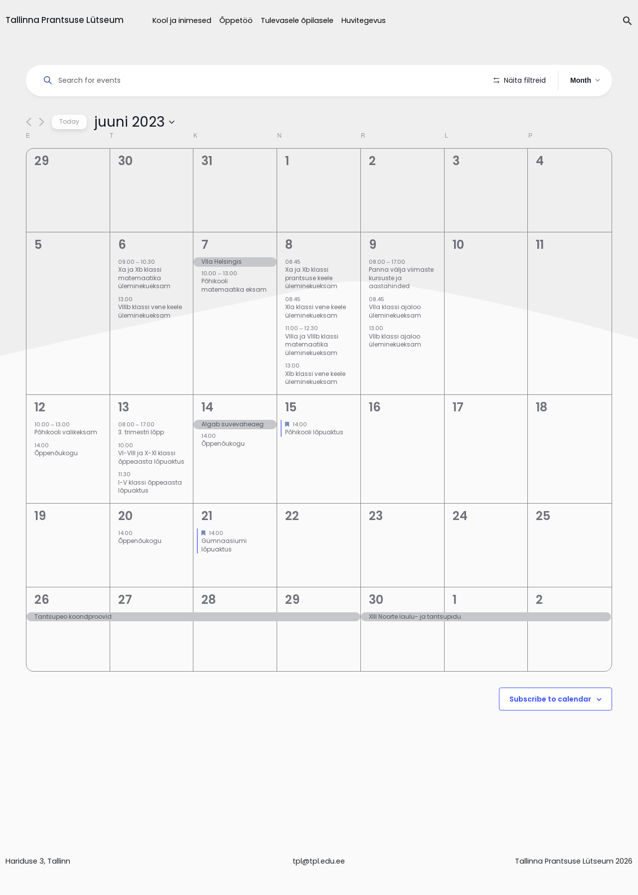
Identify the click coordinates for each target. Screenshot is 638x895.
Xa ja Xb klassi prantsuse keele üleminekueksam (311, 306)
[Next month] (41, 150)
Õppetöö (236, 20)
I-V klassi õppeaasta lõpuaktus (150, 514)
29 (292, 627)
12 (39, 435)
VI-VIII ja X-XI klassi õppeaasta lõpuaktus (151, 485)
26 (41, 627)
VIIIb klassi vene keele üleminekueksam (150, 339)
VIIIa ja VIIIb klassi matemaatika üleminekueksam (311, 372)
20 (125, 544)
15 (291, 435)
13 (123, 435)
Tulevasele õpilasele (297, 20)
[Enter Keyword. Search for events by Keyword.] (261, 80)
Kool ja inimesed (182, 20)
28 (208, 627)
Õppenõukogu (56, 481)
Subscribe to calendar (550, 727)
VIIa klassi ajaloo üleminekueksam (395, 339)
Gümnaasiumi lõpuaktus (224, 573)
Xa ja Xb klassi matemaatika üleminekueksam (144, 306)
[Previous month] (28, 150)
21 (206, 544)
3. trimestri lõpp (141, 460)
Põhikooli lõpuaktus (314, 460)
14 (207, 435)
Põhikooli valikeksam (65, 460)
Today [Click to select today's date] (69, 150)
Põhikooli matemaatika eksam (234, 313)
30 (376, 627)
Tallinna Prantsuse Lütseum (64, 20)
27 (125, 627)
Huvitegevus (363, 20)
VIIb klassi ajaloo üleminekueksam (395, 368)
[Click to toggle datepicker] (134, 150)
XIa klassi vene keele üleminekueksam (315, 339)
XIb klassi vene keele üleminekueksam (315, 405)
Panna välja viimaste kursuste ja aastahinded (401, 306)
